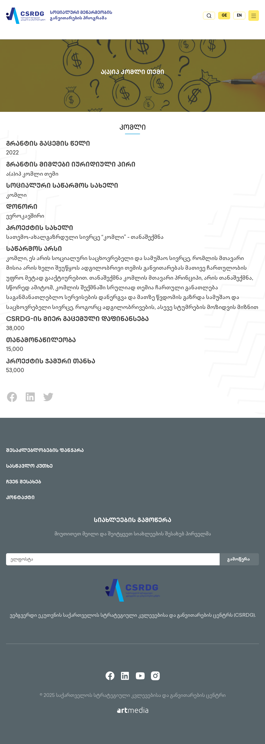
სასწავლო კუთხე (29, 466)
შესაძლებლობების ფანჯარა (45, 450)
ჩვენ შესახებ (23, 482)
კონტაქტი (20, 498)
